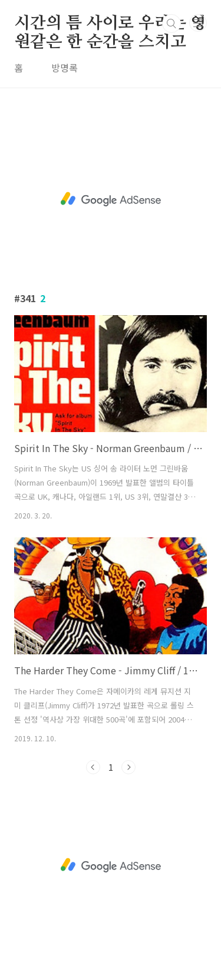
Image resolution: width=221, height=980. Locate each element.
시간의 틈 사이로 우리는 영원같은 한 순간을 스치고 (110, 24)
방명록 (64, 68)
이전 (93, 767)
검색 (171, 23)
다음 (128, 767)
